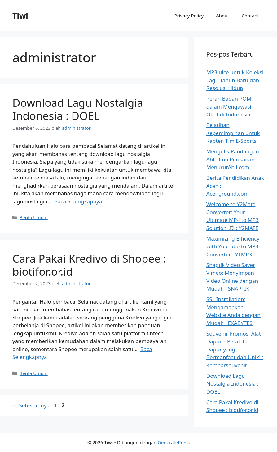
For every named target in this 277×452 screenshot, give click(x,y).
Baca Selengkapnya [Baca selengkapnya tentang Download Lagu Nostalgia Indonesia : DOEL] (78, 201)
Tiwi (20, 15)
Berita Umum (34, 217)
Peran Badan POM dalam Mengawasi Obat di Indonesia (229, 106)
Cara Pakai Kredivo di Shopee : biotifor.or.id (89, 265)
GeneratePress (174, 442)
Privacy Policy (189, 15)
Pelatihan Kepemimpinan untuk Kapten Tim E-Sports (233, 132)
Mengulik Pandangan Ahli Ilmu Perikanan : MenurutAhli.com (232, 159)
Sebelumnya (31, 405)
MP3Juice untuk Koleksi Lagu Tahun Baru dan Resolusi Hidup (235, 80)
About (222, 15)
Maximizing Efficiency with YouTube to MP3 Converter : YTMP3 (232, 246)
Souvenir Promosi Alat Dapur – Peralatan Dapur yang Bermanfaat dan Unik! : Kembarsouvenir (234, 349)
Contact (250, 15)
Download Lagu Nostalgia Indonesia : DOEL (77, 109)
